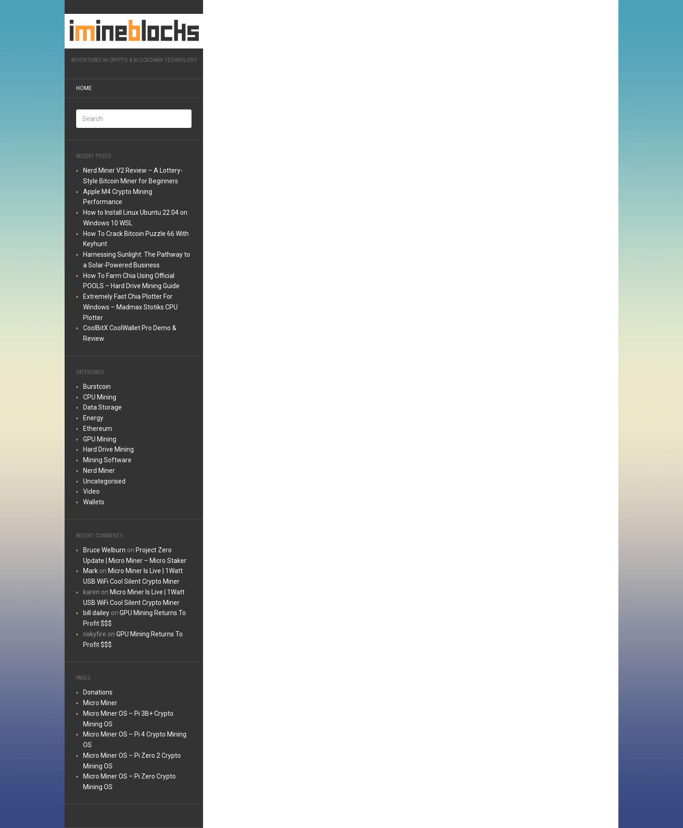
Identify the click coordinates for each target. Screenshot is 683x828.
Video (91, 491)
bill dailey (96, 612)
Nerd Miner (99, 470)
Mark (90, 570)
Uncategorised (104, 481)
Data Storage (102, 407)
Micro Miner (100, 703)
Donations (98, 692)
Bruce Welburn (104, 550)
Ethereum (97, 428)
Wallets (93, 502)
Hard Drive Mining (108, 449)
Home (84, 88)
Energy (93, 418)
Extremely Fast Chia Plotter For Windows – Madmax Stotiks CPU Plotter (130, 307)
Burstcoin (97, 386)
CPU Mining (99, 397)
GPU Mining (99, 439)
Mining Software (107, 460)
